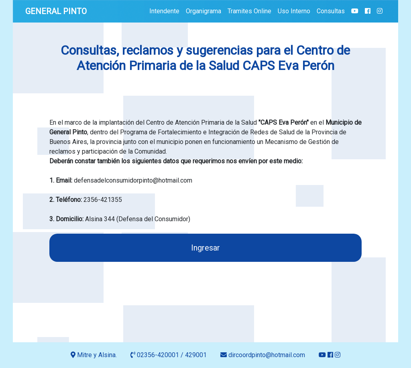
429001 (196, 355)
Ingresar (205, 248)
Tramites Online (249, 11)
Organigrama (203, 11)
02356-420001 (158, 355)
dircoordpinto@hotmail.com (263, 355)
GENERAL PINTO (56, 11)
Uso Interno (294, 11)
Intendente (164, 11)
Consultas (331, 11)
